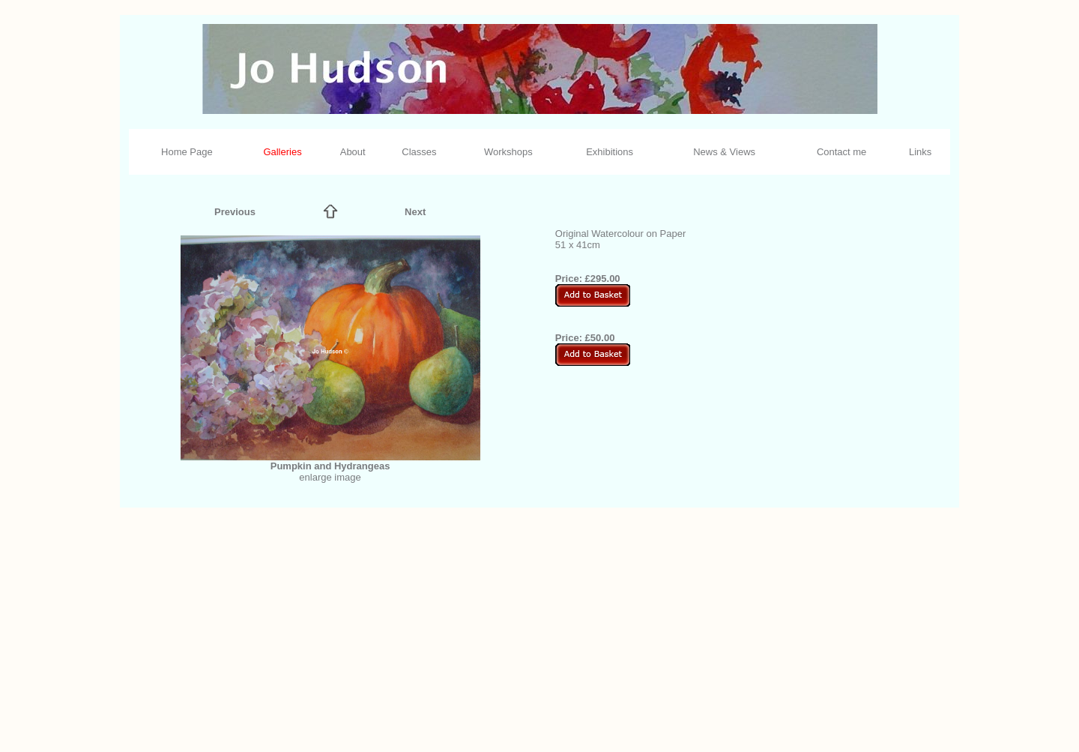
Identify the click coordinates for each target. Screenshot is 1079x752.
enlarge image (329, 477)
